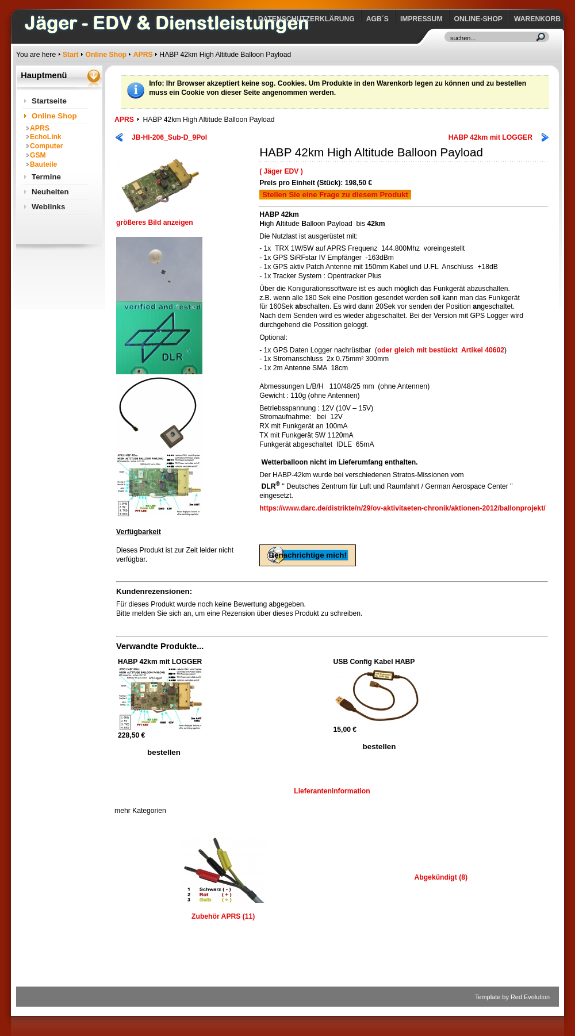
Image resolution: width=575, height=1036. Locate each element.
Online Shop (105, 55)
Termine (46, 176)
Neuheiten (50, 191)
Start (71, 55)
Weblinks (48, 206)
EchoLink (46, 137)
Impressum (421, 19)
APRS (143, 55)
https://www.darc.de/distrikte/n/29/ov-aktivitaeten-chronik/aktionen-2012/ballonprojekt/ (402, 508)
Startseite (49, 101)
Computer (46, 146)
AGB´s (377, 19)
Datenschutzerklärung (306, 19)
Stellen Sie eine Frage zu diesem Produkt (335, 194)
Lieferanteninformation (332, 791)
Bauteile (43, 164)
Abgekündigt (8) (440, 877)
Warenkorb (537, 19)
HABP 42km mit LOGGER (490, 137)
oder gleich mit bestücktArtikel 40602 (440, 350)
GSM (38, 155)
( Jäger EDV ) (281, 171)
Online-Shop (478, 19)
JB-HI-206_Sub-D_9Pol (169, 137)
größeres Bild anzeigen (159, 219)
